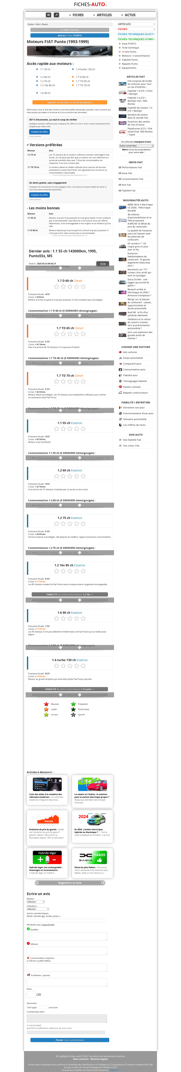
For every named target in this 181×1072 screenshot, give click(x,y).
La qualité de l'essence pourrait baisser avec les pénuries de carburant (140, 235)
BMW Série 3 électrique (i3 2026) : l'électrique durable (140, 207)
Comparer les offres (39, 132)
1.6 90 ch (45, 93)
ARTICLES (104, 15)
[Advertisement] (70, 737)
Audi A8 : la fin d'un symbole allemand (138, 314)
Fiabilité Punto (130, 59)
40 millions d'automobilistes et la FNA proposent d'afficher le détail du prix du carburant (139, 220)
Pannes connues (132, 386)
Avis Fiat (126, 184)
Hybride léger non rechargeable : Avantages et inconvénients (45, 869)
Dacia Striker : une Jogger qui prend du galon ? (138, 282)
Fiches (31, 24)
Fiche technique (130, 47)
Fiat (38, 24)
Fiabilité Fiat (128, 190)
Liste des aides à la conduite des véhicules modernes (45, 795)
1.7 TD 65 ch (83, 81)
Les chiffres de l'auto (134, 424)
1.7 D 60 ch (82, 77)
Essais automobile (133, 357)
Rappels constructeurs (135, 392)
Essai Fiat (127, 173)
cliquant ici (114, 1070)
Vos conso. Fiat (131, 445)
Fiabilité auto (130, 375)
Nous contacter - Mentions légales (90, 1059)
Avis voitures (130, 352)
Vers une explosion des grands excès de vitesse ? (140, 335)
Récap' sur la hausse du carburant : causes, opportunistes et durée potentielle (140, 304)
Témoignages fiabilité (135, 381)
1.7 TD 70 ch (83, 85)
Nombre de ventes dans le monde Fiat (138, 116)
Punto (45, 24)
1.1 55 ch (45, 69)
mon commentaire (70, 1040)
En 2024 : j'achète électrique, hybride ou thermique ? (89, 831)
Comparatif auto (132, 363)
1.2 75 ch (45, 81)
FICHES (78, 15)
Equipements (129, 67)
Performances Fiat (132, 167)
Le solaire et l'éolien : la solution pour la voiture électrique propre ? (92, 795)
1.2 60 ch (45, 77)
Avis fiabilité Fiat (132, 439)
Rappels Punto (130, 63)
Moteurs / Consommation (136, 55)
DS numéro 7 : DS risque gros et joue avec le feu (138, 246)
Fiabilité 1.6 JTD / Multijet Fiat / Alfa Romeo (137, 100)
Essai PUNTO (129, 43)
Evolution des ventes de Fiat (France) (139, 123)
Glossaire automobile (134, 419)
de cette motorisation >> (70, 594)
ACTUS (130, 15)
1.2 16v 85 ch (47, 85)
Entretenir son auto (134, 407)
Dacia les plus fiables (85, 867)
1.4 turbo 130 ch (85, 69)
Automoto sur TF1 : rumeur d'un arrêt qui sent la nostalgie (139, 272)
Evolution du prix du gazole (43, 829)
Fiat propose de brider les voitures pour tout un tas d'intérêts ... (140, 83)
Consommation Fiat (132, 178)
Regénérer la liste (69, 882)
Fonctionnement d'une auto (138, 413)
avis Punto (129, 51)
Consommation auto (134, 369)
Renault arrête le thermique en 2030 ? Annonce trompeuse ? (139, 292)
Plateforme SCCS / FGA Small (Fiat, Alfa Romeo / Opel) (140, 131)
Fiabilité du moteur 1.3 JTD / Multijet (140, 109)
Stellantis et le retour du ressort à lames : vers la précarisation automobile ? (139, 324)
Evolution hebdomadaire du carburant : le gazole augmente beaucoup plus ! (139, 259)
